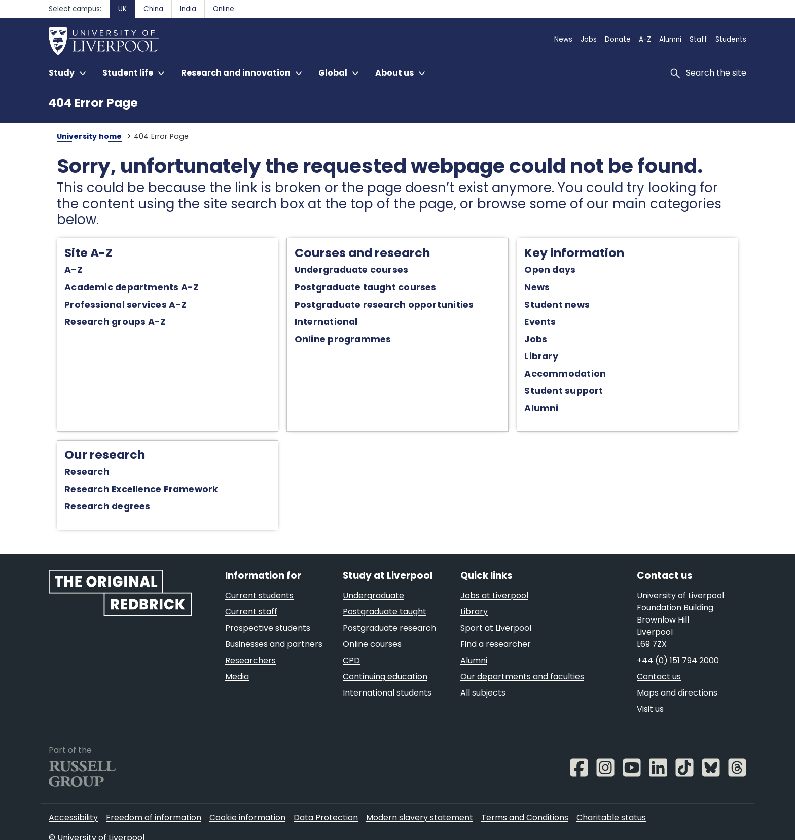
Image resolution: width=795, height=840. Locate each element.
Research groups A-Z (106, 307)
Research (78, 458)
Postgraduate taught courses (363, 272)
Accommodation (568, 358)
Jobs (539, 324)
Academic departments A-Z (123, 272)
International (323, 307)
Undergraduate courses (349, 254)
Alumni (545, 393)
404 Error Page (93, 102)
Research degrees (99, 492)
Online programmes (340, 324)
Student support (567, 376)
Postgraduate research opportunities (382, 289)
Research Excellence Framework (132, 475)
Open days (553, 254)
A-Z (65, 254)
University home (80, 136)
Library (545, 341)
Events (543, 307)
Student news (560, 289)
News (540, 272)
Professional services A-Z (117, 289)
